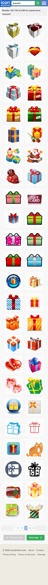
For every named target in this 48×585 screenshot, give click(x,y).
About (31, 550)
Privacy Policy (9, 554)
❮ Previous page (14, 537)
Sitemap (41, 554)
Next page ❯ (35, 537)
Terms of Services (26, 554)
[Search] (38, 3)
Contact (40, 550)
